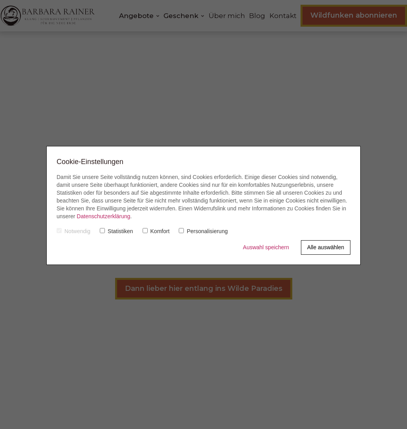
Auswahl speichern (266, 247)
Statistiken (116, 231)
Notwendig (73, 231)
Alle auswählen (325, 247)
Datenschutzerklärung (103, 216)
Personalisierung (203, 231)
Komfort (156, 231)
